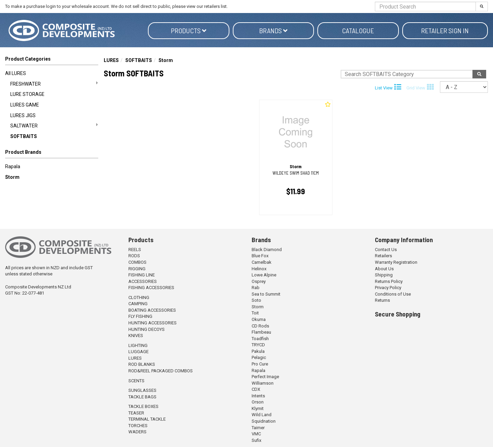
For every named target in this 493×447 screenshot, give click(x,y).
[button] (51, 153)
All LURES (15, 73)
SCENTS (136, 380)
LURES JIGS (23, 115)
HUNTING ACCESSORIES (152, 322)
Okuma (259, 319)
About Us (384, 268)
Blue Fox (260, 255)
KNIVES (135, 335)
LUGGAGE (138, 351)
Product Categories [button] (28, 59)
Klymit (258, 408)
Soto (256, 300)
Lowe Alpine (264, 274)
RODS (134, 255)
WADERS (137, 431)
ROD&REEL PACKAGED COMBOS (160, 370)
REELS (134, 249)
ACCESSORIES (142, 281)
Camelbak (261, 262)
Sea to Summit (266, 294)
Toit (255, 312)
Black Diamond (267, 249)
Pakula (258, 351)
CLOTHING (138, 297)
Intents (258, 395)
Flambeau (261, 332)
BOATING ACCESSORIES (152, 310)
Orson (258, 402)
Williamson (263, 383)
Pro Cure (260, 364)
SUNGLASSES (142, 390)
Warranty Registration (396, 262)
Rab (256, 287)
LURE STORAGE (27, 94)
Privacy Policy (388, 287)
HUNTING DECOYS (146, 329)
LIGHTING (138, 345)
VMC (256, 433)
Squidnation (264, 421)
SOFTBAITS (23, 136)
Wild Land (261, 414)
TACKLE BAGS (142, 396)
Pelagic (259, 357)
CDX (256, 389)
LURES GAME (24, 105)
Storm (12, 177)
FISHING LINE (141, 274)
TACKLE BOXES (143, 406)
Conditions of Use (393, 294)
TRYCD (258, 344)
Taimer (258, 427)
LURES (111, 60)
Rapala (12, 166)
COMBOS (137, 262)
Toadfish (260, 338)
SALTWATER (54, 125)
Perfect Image (265, 376)
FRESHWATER (54, 83)
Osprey (259, 281)
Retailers (383, 255)
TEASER (136, 412)
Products (188, 30)
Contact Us (386, 249)
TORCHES (138, 425)
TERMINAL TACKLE (147, 419)
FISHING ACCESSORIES (151, 287)
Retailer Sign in (445, 30)
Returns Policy (389, 281)
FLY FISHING (140, 316)
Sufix (256, 440)
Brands (273, 30)
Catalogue (358, 30)
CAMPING (138, 303)
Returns (382, 300)
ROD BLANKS (141, 364)
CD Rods (260, 325)
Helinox (259, 268)
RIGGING (137, 268)
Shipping (384, 274)
